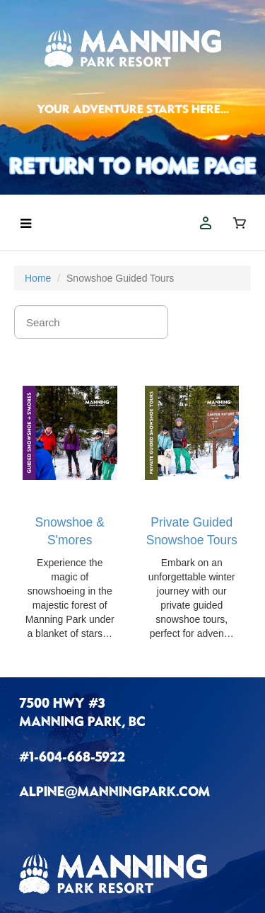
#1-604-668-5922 (72, 758)
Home (38, 278)
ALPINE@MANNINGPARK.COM (114, 793)
